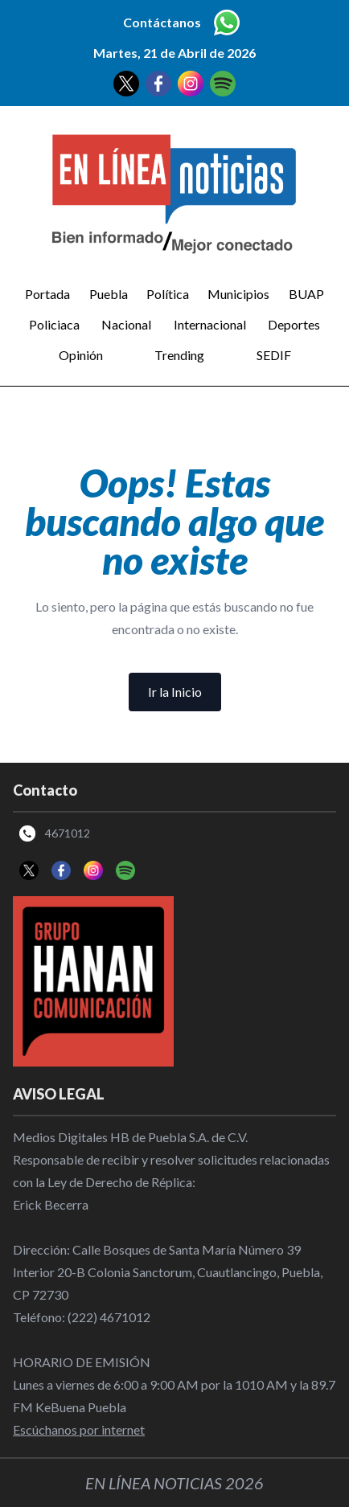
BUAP (306, 293)
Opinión (81, 354)
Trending (179, 354)
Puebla (108, 293)
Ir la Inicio (175, 691)
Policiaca (54, 324)
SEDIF (274, 354)
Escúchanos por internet (79, 1429)
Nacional (126, 324)
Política (167, 293)
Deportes (294, 324)
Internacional (210, 324)
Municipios (238, 293)
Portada (47, 293)
